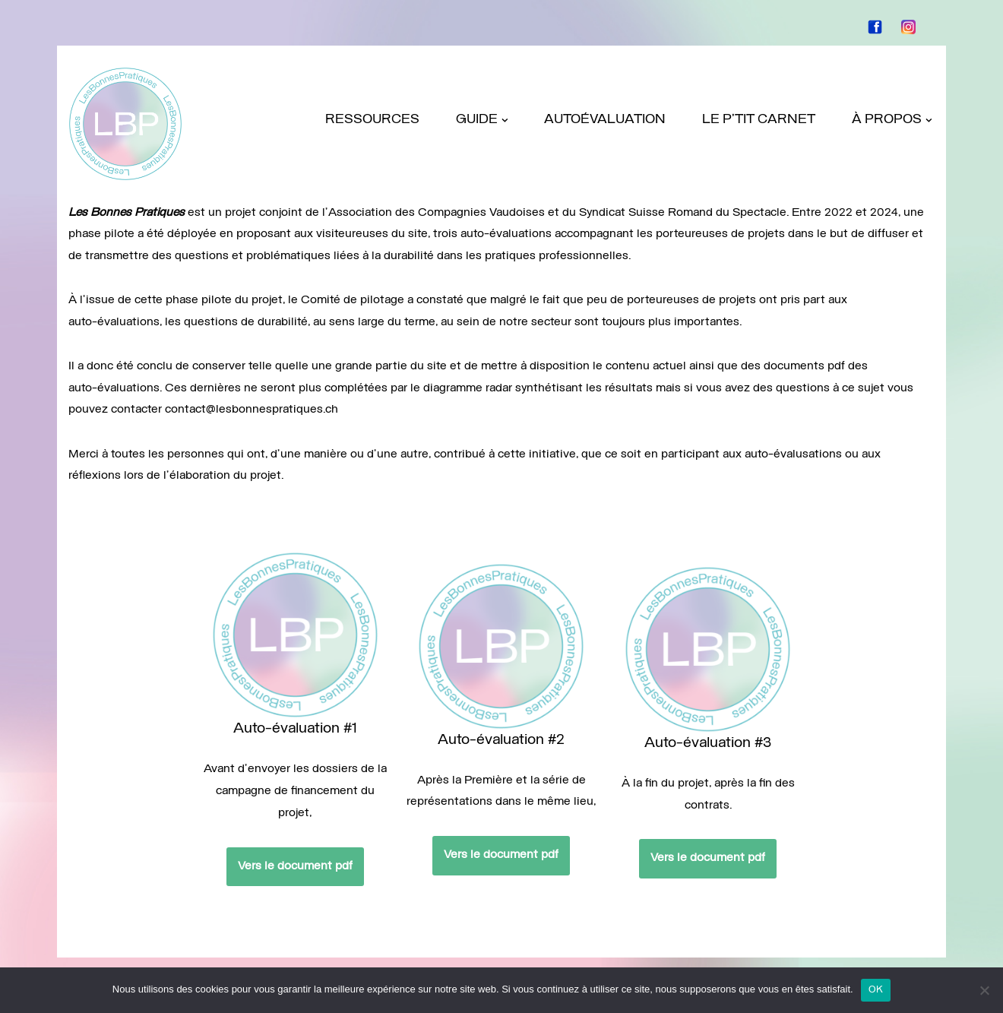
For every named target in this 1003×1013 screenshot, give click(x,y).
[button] (504, 120)
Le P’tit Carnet (758, 119)
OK (876, 990)
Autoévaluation (605, 119)
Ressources (371, 119)
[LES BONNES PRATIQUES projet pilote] (125, 124)
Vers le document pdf (213, 853)
